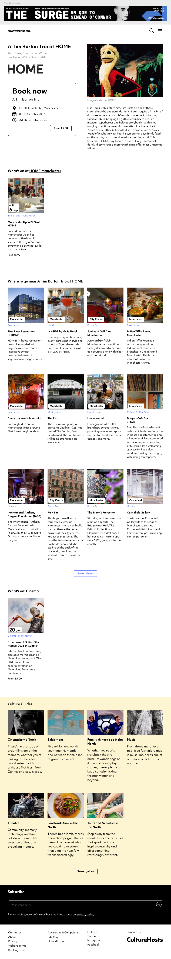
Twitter (91, 936)
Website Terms (17, 945)
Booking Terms (17, 950)
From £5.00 (61, 128)
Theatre (13, 823)
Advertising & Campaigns (63, 932)
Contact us (14, 932)
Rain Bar (53, 512)
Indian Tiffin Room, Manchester (139, 333)
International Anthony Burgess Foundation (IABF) (24, 514)
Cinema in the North (22, 739)
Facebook (93, 944)
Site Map (53, 937)
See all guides (85, 871)
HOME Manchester (30, 108)
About (12, 937)
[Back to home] (19, 30)
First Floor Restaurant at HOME (21, 333)
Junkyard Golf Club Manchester (99, 333)
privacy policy (85, 914)
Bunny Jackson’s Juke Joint (24, 418)
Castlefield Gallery (138, 512)
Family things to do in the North (105, 741)
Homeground (95, 418)
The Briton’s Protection (101, 512)
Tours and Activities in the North (103, 825)
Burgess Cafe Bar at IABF (137, 420)
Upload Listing (56, 941)
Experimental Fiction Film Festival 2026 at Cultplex (23, 643)
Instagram (93, 940)
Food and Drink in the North (63, 825)
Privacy (12, 941)
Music (131, 739)
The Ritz (53, 418)
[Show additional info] (42, 120)
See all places (85, 573)
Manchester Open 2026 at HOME (24, 223)
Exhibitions (55, 739)
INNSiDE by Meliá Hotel (62, 331)
